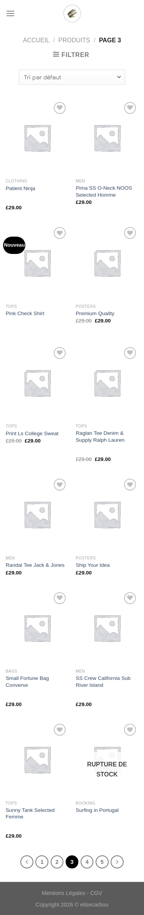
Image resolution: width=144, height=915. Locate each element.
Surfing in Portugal (97, 810)
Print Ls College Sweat (32, 433)
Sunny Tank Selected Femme (30, 813)
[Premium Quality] (107, 262)
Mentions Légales (63, 893)
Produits (74, 40)
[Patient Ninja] (37, 137)
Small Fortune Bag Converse (27, 681)
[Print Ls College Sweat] (37, 382)
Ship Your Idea (92, 565)
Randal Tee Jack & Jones (35, 565)
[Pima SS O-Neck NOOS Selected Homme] (107, 137)
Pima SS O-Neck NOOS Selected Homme (104, 191)
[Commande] (72, 77)
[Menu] (10, 13)
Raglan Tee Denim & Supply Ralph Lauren (100, 436)
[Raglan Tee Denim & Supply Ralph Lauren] (107, 382)
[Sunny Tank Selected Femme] (37, 759)
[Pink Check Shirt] (37, 262)
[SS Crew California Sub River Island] (107, 627)
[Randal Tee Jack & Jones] (37, 514)
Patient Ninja (20, 188)
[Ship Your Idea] (107, 514)
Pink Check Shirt (25, 313)
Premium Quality (95, 313)
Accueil (36, 40)
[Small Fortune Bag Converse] (37, 627)
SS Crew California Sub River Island (103, 681)
